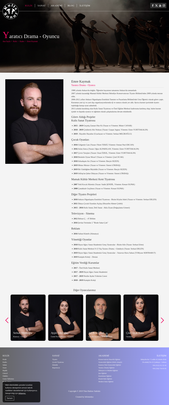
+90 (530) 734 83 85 (159, 368)
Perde (5, 359)
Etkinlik (55, 365)
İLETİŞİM (84, 5)
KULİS (28, 5)
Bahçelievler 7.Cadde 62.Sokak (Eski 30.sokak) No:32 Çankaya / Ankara (153, 360)
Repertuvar (56, 368)
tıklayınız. (22, 393)
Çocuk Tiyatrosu (58, 362)
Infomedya (89, 397)
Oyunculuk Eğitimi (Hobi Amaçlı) (110, 362)
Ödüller (5, 376)
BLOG (71, 5)
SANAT (42, 5)
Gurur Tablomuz (8, 379)
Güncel (5, 373)
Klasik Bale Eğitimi (105, 379)
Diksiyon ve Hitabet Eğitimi (108, 370)
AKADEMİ (56, 5)
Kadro (5, 362)
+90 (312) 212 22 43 (159, 365)
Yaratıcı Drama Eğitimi (106, 368)
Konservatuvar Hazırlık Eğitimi (109, 359)
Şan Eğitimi (102, 373)
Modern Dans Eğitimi (105, 382)
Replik (5, 370)
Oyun (4, 368)
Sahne (5, 365)
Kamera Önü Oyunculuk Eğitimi (109, 365)
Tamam (10, 398)
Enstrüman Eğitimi (104, 376)
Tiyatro (54, 359)
